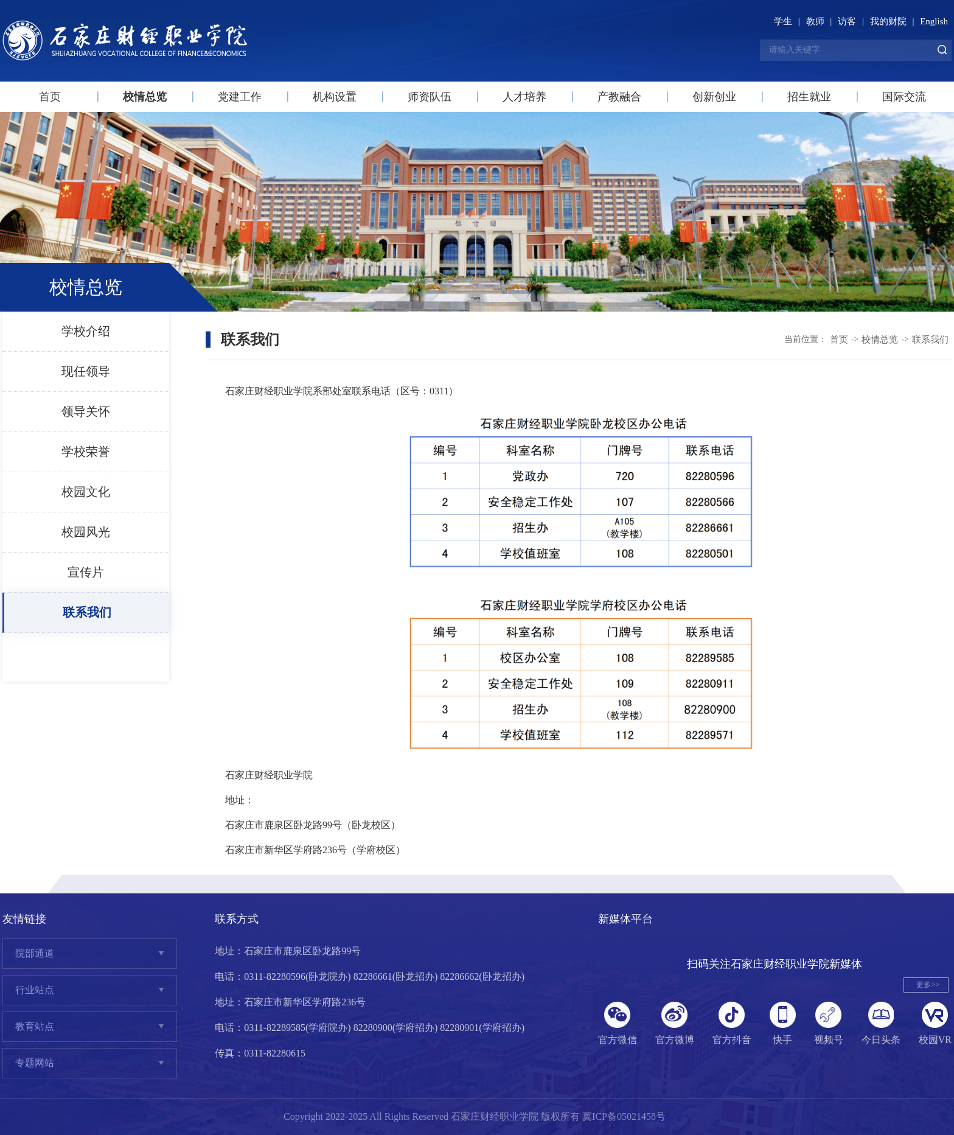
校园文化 (85, 491)
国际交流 (904, 97)
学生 (783, 21)
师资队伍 (429, 97)
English (934, 21)
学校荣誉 (85, 451)
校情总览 (145, 97)
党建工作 (240, 97)
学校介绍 (85, 331)
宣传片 (86, 572)
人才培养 (524, 97)
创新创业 (714, 97)
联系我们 (87, 612)
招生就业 (809, 97)
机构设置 (335, 97)
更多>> (927, 984)
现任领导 (85, 371)
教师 (815, 21)
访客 (847, 21)
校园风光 (85, 532)
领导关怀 (85, 411)
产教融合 (619, 97)
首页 (50, 97)
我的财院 (888, 21)
